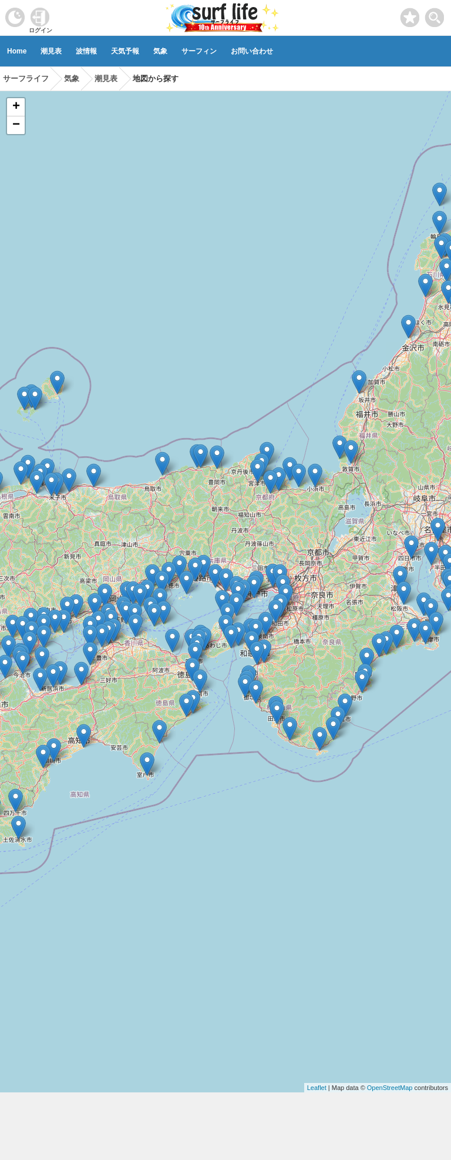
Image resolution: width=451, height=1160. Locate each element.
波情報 (86, 51)
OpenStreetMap (390, 1087)
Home (16, 51)
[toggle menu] (435, 14)
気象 (160, 51)
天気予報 (125, 51)
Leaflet (317, 1087)
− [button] (16, 125)
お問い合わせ (252, 51)
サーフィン (199, 51)
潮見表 (51, 51)
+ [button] (16, 107)
